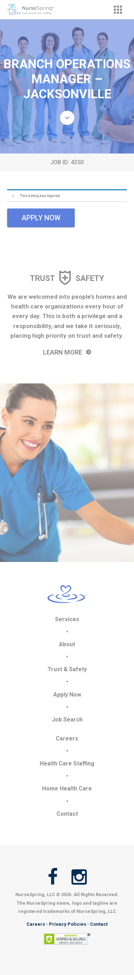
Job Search (67, 719)
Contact (67, 813)
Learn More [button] (67, 352)
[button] (118, 10)
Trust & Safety (67, 669)
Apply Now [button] (40, 217)
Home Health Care (67, 788)
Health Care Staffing (67, 763)
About (67, 644)
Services (67, 619)
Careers (67, 738)
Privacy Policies (67, 924)
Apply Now (67, 694)
